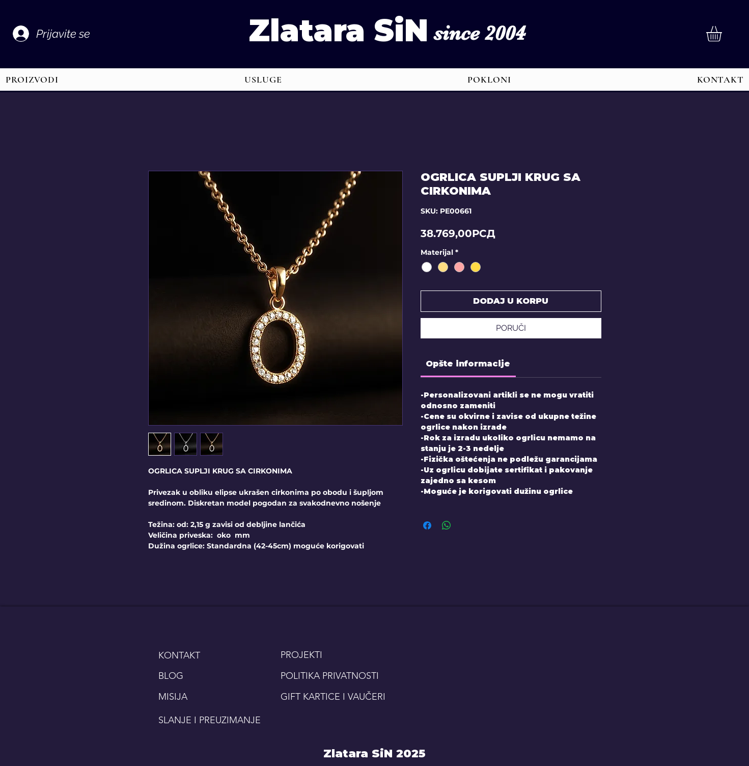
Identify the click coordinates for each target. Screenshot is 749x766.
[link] (468, 363)
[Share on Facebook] (427, 525)
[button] (723, 33)
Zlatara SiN (338, 30)
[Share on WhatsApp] (446, 525)
